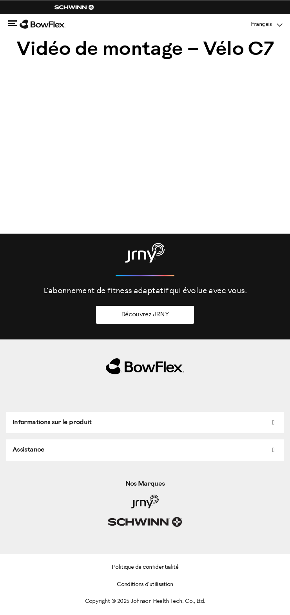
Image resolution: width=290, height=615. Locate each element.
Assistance (29, 449)
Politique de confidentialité (145, 567)
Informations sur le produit (52, 422)
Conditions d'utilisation (145, 585)
